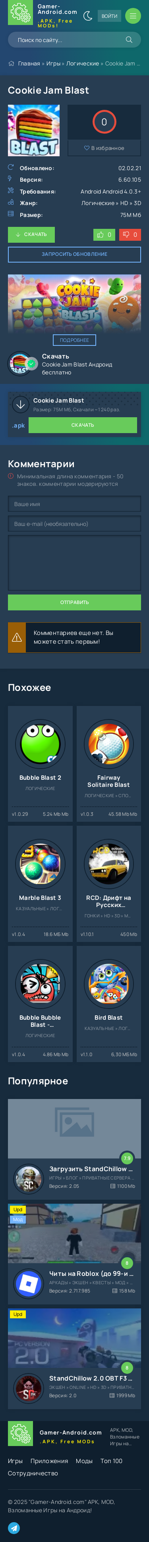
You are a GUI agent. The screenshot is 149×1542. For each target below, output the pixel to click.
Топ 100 (111, 1461)
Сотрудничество (33, 1473)
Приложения (49, 1461)
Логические (82, 63)
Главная (29, 63)
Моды (84, 1461)
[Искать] (129, 40)
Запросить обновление (74, 254)
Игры (53, 63)
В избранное (107, 148)
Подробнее (74, 340)
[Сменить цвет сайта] (88, 16)
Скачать (35, 234)
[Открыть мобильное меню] (133, 16)
